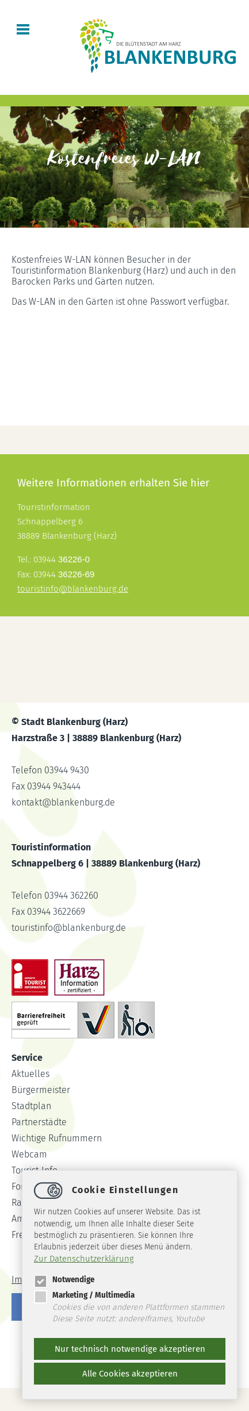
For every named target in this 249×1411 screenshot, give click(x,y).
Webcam (29, 1154)
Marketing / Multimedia (84, 1295)
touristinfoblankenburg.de (72, 589)
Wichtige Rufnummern (57, 1138)
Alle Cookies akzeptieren (130, 1373)
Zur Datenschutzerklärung (84, 1258)
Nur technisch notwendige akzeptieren (130, 1349)
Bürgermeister (41, 1089)
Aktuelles (30, 1073)
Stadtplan (31, 1106)
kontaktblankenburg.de (63, 802)
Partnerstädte (39, 1122)
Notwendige (64, 1280)
